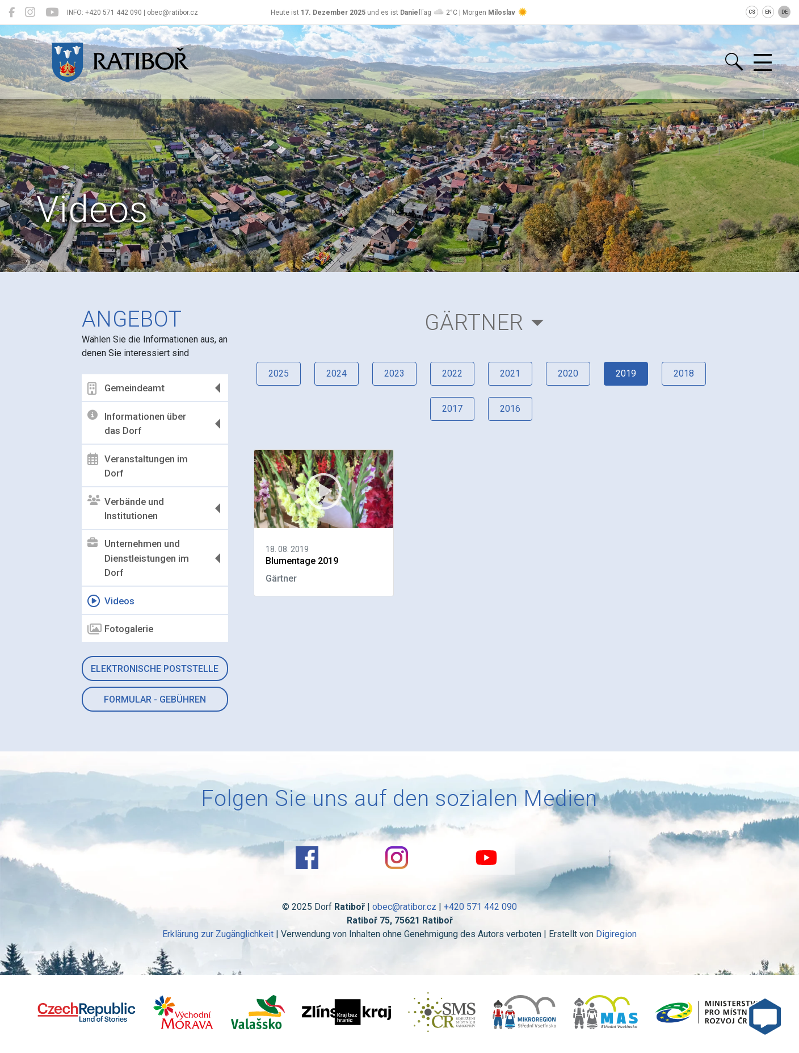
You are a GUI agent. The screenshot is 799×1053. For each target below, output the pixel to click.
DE (784, 12)
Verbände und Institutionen (125, 508)
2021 (510, 373)
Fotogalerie (120, 629)
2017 (452, 408)
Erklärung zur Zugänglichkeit (218, 934)
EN (768, 12)
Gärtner (474, 322)
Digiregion (616, 934)
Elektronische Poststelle (154, 668)
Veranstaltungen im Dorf (137, 466)
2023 (394, 373)
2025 (278, 373)
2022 (452, 373)
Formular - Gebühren (155, 699)
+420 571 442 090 (480, 906)
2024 (336, 373)
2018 (684, 373)
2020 (568, 373)
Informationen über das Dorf (136, 423)
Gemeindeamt (126, 388)
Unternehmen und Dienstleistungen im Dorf (138, 558)
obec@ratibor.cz (404, 906)
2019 (626, 373)
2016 (510, 408)
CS (751, 12)
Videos (110, 601)
